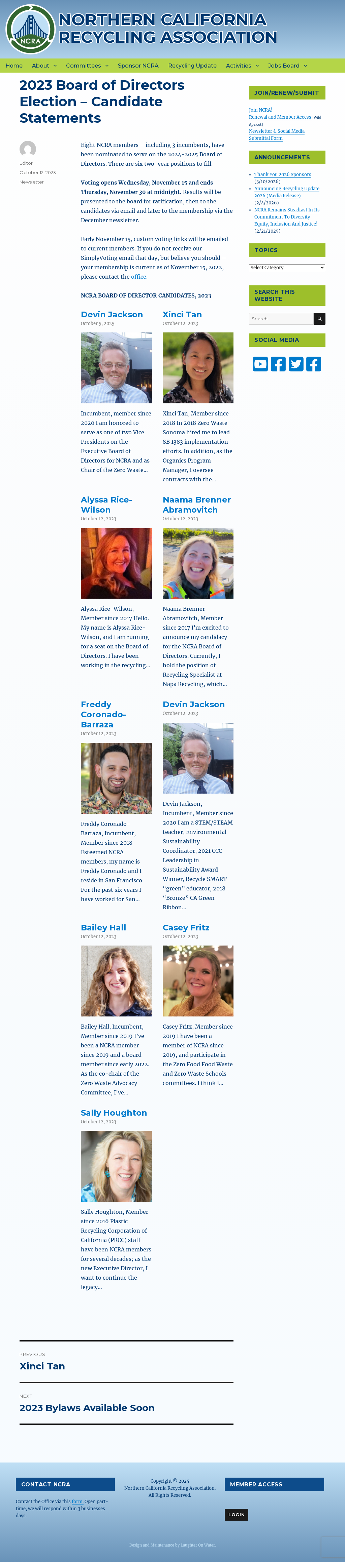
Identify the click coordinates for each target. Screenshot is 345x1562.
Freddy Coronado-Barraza (103, 714)
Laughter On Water (198, 1545)
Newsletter (32, 182)
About (40, 66)
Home (14, 66)
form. (78, 1502)
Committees (83, 66)
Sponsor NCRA (138, 66)
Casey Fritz (186, 927)
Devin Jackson (112, 314)
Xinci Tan (182, 314)
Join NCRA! (261, 110)
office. (139, 276)
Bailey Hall (103, 927)
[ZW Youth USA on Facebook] (313, 364)
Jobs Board (284, 66)
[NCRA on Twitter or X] (296, 364)
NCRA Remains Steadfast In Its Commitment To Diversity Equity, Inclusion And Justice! (287, 217)
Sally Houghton (114, 1113)
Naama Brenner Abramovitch (197, 505)
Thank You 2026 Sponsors (282, 174)
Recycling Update (192, 66)
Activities (238, 66)
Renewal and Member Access (280, 117)
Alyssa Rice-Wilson (106, 505)
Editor (26, 163)
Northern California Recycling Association (168, 28)
